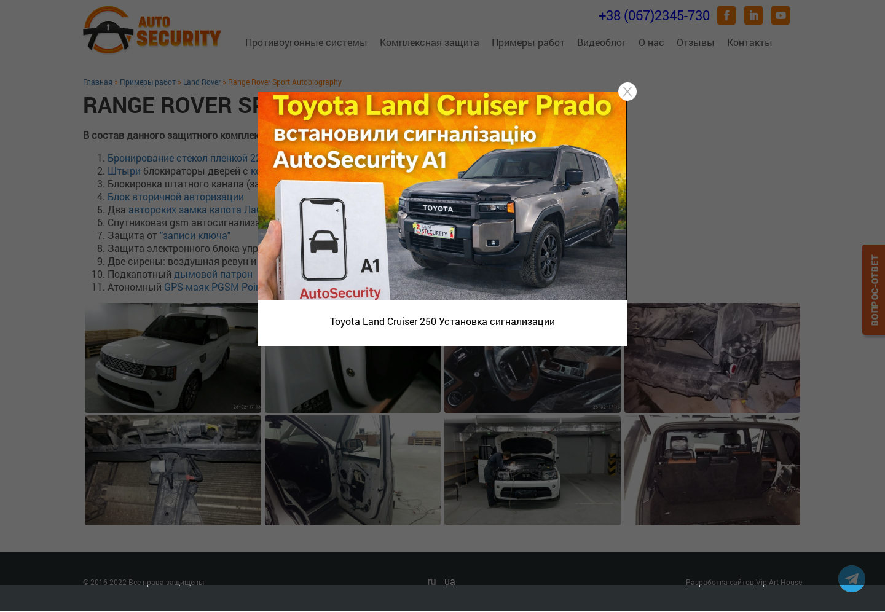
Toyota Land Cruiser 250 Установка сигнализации (442, 321)
